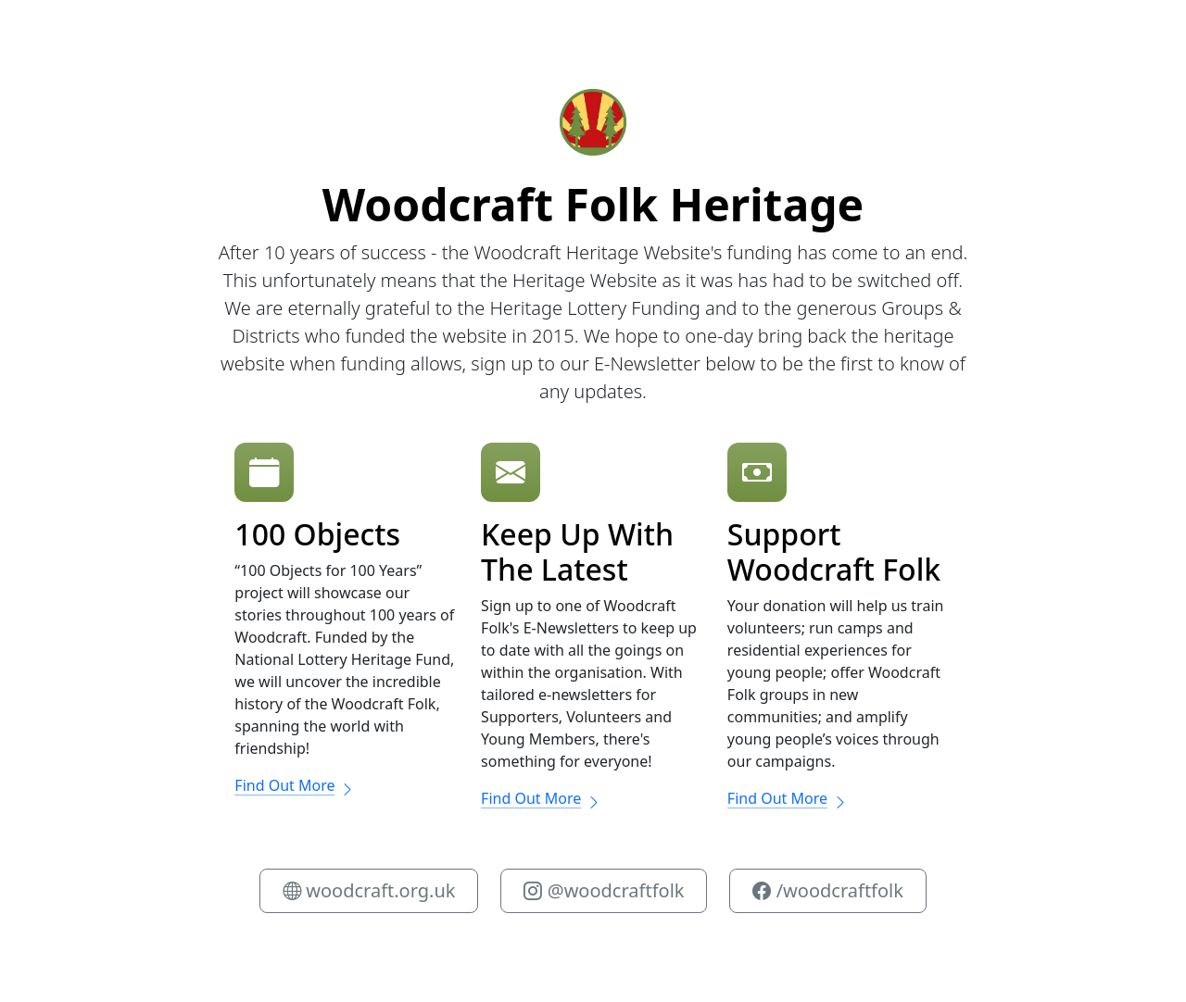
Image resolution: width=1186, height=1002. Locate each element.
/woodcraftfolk (827, 890)
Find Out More (294, 785)
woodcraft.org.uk (369, 890)
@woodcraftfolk (604, 890)
